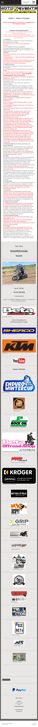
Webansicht (34, 724)
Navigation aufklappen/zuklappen (19, 2)
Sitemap (11, 723)
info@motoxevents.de (19, 706)
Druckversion (5, 723)
